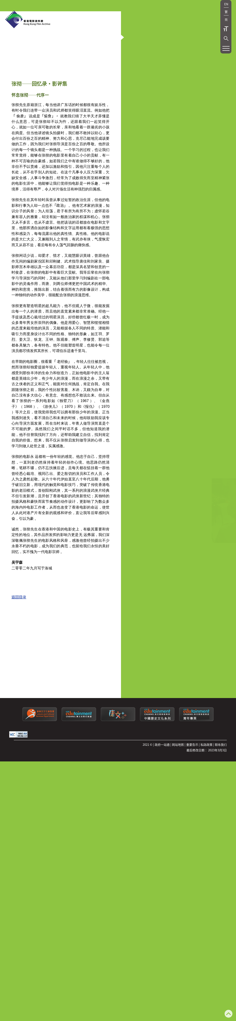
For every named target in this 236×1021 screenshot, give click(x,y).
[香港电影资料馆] (28, 19)
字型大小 (226, 29)
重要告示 (192, 795)
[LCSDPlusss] (118, 771)
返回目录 (19, 702)
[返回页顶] (228, 1014)
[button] (226, 38)
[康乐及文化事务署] (39, 771)
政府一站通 (162, 795)
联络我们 (221, 795)
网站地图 (178, 795)
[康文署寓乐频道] (79, 771)
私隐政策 (206, 795)
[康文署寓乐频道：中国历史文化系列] (157, 771)
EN (226, 4)
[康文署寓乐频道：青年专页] (196, 771)
